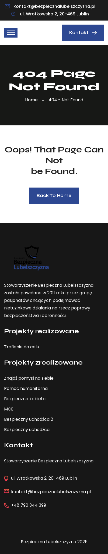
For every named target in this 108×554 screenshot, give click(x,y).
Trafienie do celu (21, 347)
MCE (8, 409)
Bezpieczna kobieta (25, 399)
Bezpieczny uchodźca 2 (28, 419)
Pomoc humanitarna (26, 388)
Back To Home (54, 195)
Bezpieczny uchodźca (27, 429)
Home (32, 100)
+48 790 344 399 (28, 505)
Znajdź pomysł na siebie (29, 378)
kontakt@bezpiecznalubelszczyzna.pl (54, 6)
